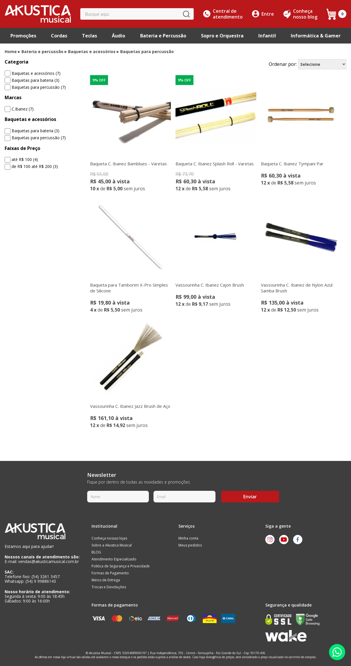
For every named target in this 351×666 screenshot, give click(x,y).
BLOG (96, 552)
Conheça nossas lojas (109, 538)
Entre (268, 14)
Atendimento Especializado (114, 559)
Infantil (267, 35)
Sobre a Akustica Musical (112, 545)
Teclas (89, 35)
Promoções (23, 35)
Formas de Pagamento (110, 573)
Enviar (250, 496)
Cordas (59, 35)
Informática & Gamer (316, 35)
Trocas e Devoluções (109, 586)
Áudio (118, 35)
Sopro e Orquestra (222, 35)
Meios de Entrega (106, 580)
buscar (186, 13)
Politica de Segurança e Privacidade (121, 566)
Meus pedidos (190, 545)
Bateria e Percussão (163, 35)
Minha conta (188, 538)
